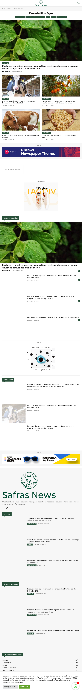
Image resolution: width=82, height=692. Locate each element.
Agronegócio (20, 17)
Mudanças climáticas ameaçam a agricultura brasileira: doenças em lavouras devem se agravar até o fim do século (40, 67)
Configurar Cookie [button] (10, 687)
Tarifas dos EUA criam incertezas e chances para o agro (59, 136)
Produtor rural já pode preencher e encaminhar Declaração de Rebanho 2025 (18, 102)
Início (3, 8)
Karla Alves (6, 71)
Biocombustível (39, 17)
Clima (53, 17)
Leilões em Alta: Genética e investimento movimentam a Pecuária (21, 136)
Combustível (62, 17)
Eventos (30, 544)
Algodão (29, 17)
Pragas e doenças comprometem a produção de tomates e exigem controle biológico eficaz (58, 102)
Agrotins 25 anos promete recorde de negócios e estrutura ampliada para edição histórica (50, 520)
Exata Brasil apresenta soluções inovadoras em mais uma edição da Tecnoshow (52, 562)
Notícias (9, 8)
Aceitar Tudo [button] (24, 687)
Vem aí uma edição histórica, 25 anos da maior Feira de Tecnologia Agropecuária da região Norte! (53, 541)
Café (48, 17)
